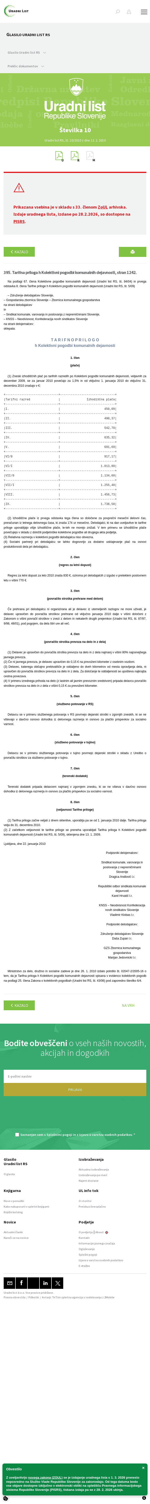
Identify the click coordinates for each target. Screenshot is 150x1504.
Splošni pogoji (88, 1254)
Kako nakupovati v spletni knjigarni (26, 1206)
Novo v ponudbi (14, 1201)
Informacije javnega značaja (97, 1243)
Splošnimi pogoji (59, 1134)
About (101, 1232)
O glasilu (9, 1174)
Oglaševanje (87, 1249)
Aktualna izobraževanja (94, 1169)
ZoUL (103, 207)
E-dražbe (84, 1266)
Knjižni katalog (13, 1212)
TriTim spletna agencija (67, 1297)
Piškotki (33, 1297)
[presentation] (75, 1116)
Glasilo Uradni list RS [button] (27, 52)
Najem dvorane (89, 1180)
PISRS (19, 221)
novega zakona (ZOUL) (45, 1477)
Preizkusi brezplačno (92, 1206)
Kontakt (84, 1238)
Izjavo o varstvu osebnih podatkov (105, 1134)
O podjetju (86, 1232)
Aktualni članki (13, 1232)
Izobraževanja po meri (93, 1175)
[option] (75, 130)
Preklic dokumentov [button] (26, 66)
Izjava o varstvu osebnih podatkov (101, 1260)
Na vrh (128, 1005)
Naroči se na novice (16, 1238)
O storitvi (85, 1201)
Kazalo (19, 251)
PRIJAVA (75, 1089)
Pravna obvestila (14, 1297)
